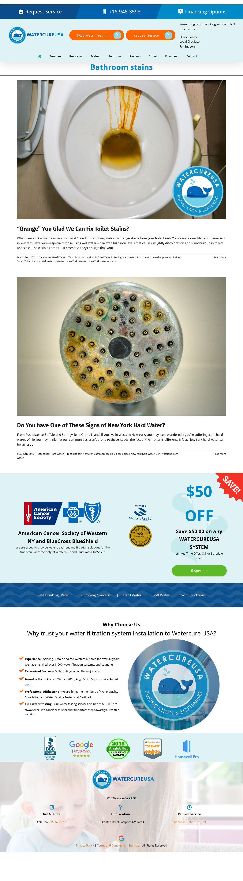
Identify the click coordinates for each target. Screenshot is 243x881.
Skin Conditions (193, 595)
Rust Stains (142, 257)
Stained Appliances (160, 257)
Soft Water (161, 595)
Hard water (129, 257)
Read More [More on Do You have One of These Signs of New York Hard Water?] (220, 453)
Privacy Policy (85, 845)
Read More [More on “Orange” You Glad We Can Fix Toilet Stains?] (220, 257)
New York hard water (143, 453)
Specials (199, 570)
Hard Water (58, 257)
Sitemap (134, 845)
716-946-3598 (124, 11)
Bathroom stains (84, 257)
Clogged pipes (122, 453)
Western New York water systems (97, 261)
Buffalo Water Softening (108, 257)
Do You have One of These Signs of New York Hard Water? (91, 425)
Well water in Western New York (59, 261)
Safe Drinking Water (53, 595)
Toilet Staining (32, 261)
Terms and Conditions (111, 845)
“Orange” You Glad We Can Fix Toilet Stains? (73, 228)
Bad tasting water (83, 453)
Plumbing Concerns (96, 595)
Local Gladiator (190, 41)
